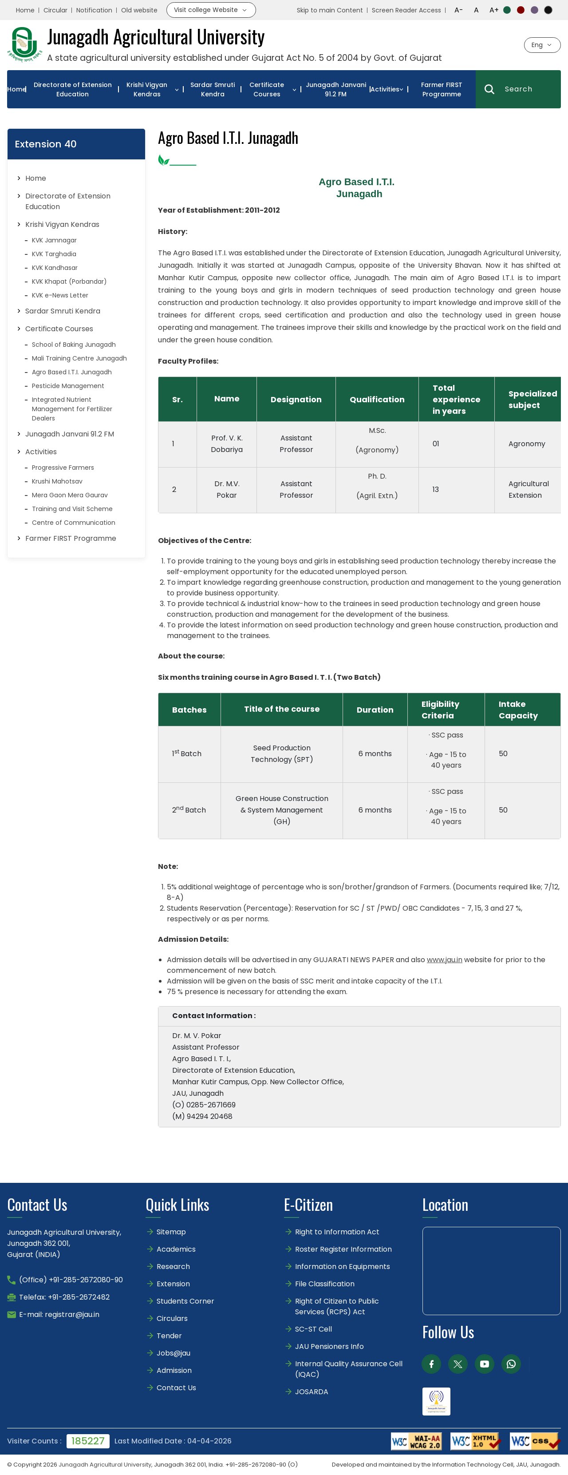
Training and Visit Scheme (72, 508)
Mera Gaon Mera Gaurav (70, 495)
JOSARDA (312, 1392)
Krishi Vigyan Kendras (146, 89)
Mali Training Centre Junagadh (79, 358)
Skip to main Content (330, 10)
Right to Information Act (337, 1232)
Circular (55, 10)
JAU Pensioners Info (329, 1346)
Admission (174, 1370)
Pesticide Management (68, 385)
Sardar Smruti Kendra (212, 89)
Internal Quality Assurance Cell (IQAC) (348, 1369)
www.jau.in (444, 960)
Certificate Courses (266, 89)
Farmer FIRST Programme (441, 89)
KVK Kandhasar (55, 267)
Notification (94, 10)
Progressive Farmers (63, 467)
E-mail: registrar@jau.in (59, 1314)
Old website (139, 10)
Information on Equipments (342, 1266)
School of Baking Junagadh (74, 344)
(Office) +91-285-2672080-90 (71, 1280)
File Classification (325, 1284)
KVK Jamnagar (54, 240)
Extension (173, 1284)
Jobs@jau (173, 1353)
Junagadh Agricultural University (105, 1464)
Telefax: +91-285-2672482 (64, 1297)
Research (173, 1266)
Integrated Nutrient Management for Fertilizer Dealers (72, 409)
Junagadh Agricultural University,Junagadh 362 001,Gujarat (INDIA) (64, 1243)
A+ (494, 10)
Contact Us (176, 1388)
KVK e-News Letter (60, 295)
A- (458, 10)
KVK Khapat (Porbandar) (69, 281)
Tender (169, 1336)
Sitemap (171, 1232)
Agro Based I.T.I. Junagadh (72, 372)
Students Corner (185, 1301)
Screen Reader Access (406, 10)
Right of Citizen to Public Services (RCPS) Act (337, 1306)
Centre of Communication (73, 522)
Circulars (172, 1318)
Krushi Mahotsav (57, 481)
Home (25, 10)
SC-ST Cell (313, 1329)
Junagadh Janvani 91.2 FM (336, 89)
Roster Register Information (343, 1249)
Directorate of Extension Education (73, 89)
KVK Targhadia (54, 254)
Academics (176, 1249)
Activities (385, 89)
